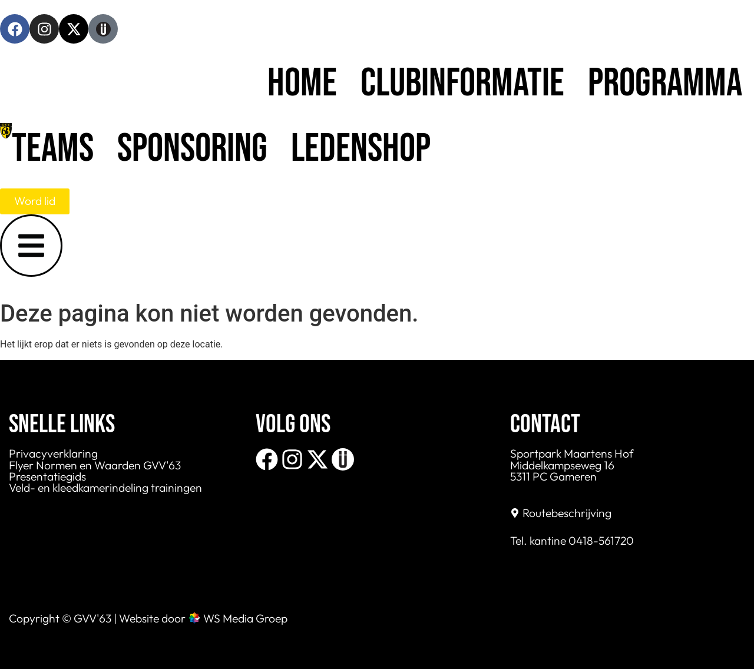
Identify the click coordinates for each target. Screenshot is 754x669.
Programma (665, 83)
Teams (53, 149)
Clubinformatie (462, 83)
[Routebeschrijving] (515, 513)
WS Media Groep (245, 618)
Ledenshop (361, 149)
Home (302, 83)
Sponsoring (192, 149)
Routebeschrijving (566, 513)
